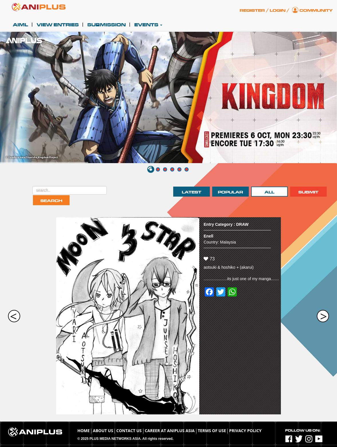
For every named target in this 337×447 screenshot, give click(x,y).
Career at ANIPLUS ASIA (170, 430)
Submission (106, 25)
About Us (103, 430)
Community (316, 10)
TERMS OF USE (212, 430)
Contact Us (128, 430)
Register (252, 10)
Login (277, 10)
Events (148, 25)
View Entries (58, 25)
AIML (20, 25)
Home (83, 430)
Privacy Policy (245, 430)
